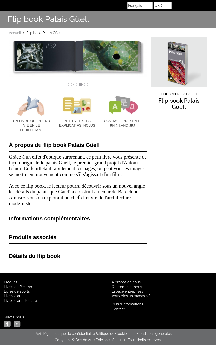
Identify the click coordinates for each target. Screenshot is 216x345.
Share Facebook (198, 19)
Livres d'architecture (20, 301)
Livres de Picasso (18, 287)
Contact (118, 309)
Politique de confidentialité (73, 334)
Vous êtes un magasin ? (131, 296)
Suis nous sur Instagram (209, 19)
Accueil (15, 33)
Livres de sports (17, 291)
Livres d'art (13, 296)
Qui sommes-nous (127, 287)
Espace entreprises (127, 291)
